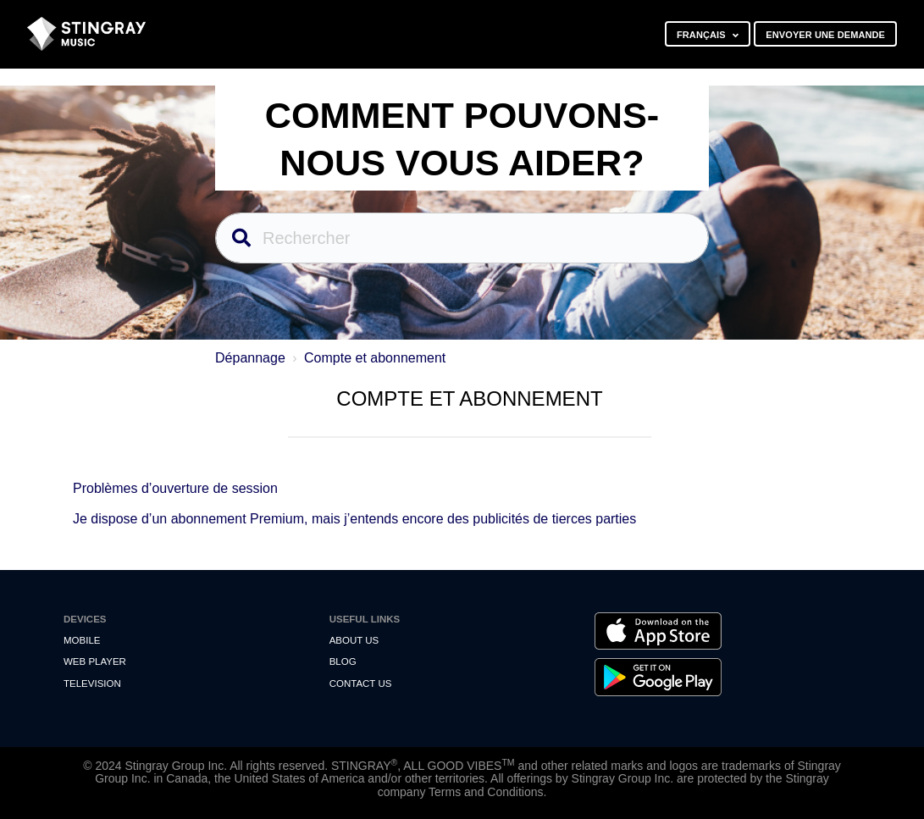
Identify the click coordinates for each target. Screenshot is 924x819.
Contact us (360, 683)
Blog (343, 661)
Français (702, 35)
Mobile (82, 640)
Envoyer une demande (825, 35)
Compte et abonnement (374, 358)
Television (92, 683)
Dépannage (250, 358)
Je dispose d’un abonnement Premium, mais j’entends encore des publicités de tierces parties (354, 519)
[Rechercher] (462, 238)
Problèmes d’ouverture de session (175, 488)
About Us (354, 640)
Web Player (95, 661)
